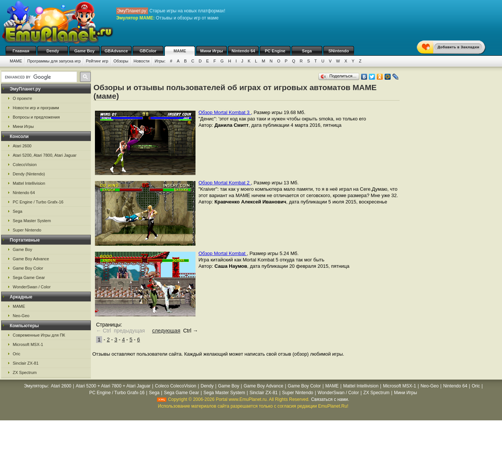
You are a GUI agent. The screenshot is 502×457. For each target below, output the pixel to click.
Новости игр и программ (36, 107)
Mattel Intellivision (29, 183)
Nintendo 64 (243, 51)
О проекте (22, 98)
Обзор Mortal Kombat (222, 253)
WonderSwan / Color (31, 287)
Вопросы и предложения (36, 117)
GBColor (147, 51)
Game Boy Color (28, 268)
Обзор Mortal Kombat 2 (224, 182)
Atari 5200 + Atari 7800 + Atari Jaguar (113, 386)
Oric (16, 354)
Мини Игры (211, 51)
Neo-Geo (21, 315)
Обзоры (121, 61)
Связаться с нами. (330, 399)
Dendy (52, 51)
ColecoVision (25, 164)
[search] (38, 77)
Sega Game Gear (29, 277)
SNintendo (339, 51)
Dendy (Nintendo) (29, 174)
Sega (307, 51)
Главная (21, 51)
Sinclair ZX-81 (26, 363)
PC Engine (275, 51)
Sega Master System (32, 220)
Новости (141, 61)
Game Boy (84, 51)
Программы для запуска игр (54, 61)
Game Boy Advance (31, 259)
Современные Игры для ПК (39, 335)
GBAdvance (116, 51)
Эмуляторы (35, 386)
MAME (179, 51)
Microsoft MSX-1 (28, 344)
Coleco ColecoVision (175, 386)
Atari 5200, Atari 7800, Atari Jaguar (45, 155)
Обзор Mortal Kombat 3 (224, 112)
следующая (166, 331)
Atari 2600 (22, 146)
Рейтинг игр (97, 61)
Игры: (160, 61)
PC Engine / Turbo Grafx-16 (38, 202)
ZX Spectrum (25, 372)
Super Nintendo (27, 230)
